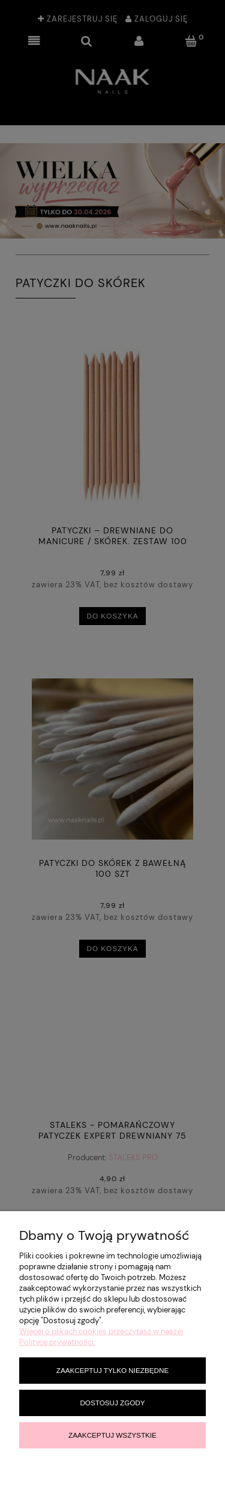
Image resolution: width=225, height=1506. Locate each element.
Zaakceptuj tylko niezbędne (112, 1370)
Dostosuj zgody (112, 1403)
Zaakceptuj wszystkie (112, 1435)
